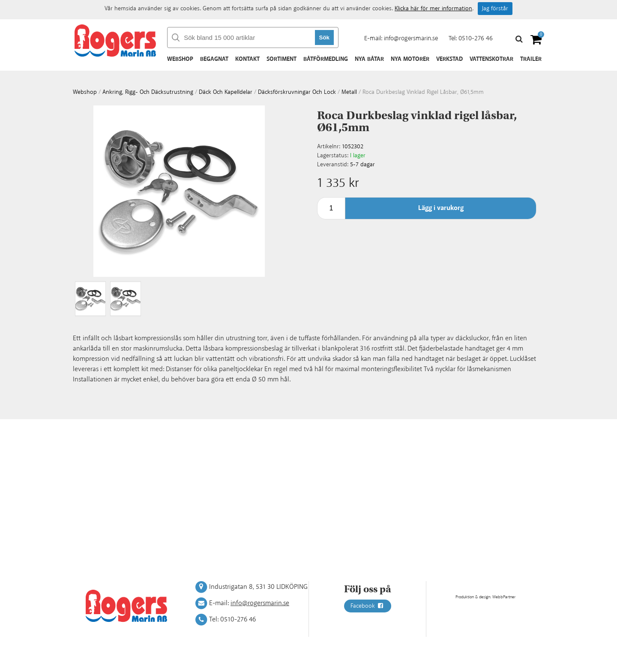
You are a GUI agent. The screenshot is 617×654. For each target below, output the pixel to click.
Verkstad (449, 59)
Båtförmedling (325, 59)
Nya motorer (410, 59)
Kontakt (247, 59)
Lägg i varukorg (441, 208)
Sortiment (282, 59)
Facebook (367, 606)
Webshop (180, 59)
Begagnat (214, 59)
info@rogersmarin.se (411, 38)
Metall (349, 92)
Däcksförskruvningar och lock (297, 92)
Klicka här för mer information (433, 8)
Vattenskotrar (491, 59)
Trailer (531, 59)
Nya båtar (369, 59)
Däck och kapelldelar (225, 92)
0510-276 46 (475, 38)
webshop (85, 92)
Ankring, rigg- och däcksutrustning (147, 92)
